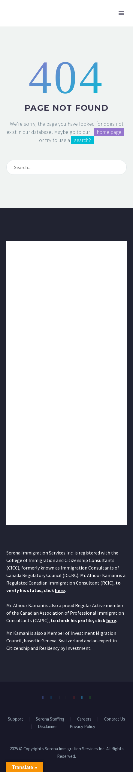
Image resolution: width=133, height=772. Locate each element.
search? (82, 140)
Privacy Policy (82, 726)
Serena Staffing (50, 719)
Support (15, 719)
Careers (84, 719)
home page (109, 132)
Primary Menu (121, 13)
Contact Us (114, 719)
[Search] (66, 167)
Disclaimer (47, 726)
